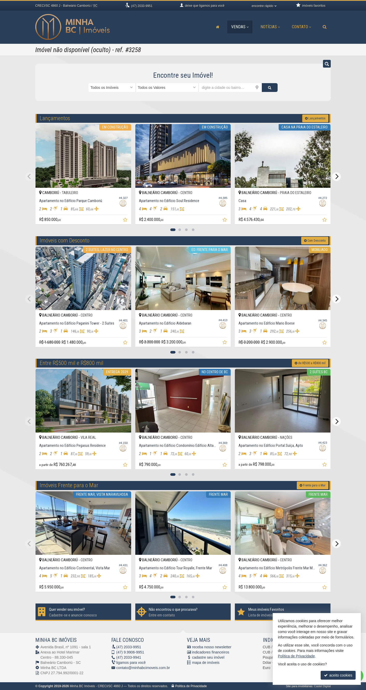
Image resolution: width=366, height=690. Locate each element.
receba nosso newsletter (211, 647)
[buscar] (270, 87)
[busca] (324, 26)
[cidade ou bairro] (230, 87)
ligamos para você (131, 662)
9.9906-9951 (130, 652)
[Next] (336, 176)
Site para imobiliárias (299, 686)
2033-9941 (128, 657)
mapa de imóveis (206, 662)
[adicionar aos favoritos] (125, 220)
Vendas (240, 26)
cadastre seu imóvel (208, 657)
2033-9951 (141, 6)
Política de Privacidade (191, 686)
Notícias (270, 26)
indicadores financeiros (210, 652)
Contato (301, 26)
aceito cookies (338, 675)
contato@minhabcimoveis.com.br (143, 668)
